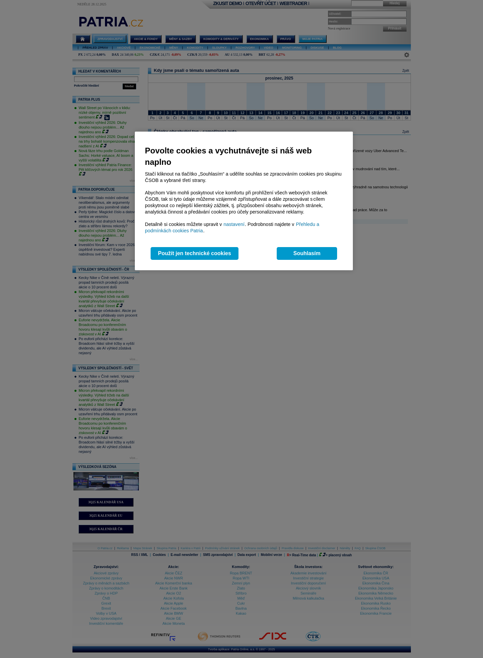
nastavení (234, 224)
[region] (244, 201)
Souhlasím (307, 253)
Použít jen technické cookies (194, 253)
